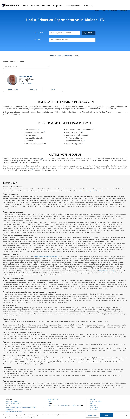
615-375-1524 (26, 83)
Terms (7, 405)
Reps (59, 56)
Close (106, 415)
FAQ (91, 403)
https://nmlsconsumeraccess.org (45, 257)
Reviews (93, 405)
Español (97, 10)
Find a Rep (94, 407)
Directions (33, 89)
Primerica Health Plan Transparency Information (65, 405)
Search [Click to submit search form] (89, 33)
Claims (103, 10)
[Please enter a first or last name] (72, 40)
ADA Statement (53, 399)
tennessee (67, 56)
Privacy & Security (11, 401)
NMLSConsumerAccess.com (14, 411)
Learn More (92, 415)
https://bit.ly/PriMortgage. (108, 271)
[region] (65, 415)
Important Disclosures (13, 403)
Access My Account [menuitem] (73, 5)
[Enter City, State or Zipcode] (64, 33)
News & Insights (95, 401)
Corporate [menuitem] (57, 5)
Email (53, 89)
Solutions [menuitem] (46, 5)
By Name (38, 40)
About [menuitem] (25, 5)
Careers (50, 401)
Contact (93, 399)
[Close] (127, 415)
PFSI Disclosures (112, 10)
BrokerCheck (124, 11)
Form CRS (93, 409)
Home (52, 56)
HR (50, 403)
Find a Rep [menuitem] (88, 5)
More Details (13, 89)
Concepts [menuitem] (35, 5)
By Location (39, 33)
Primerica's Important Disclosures (92, 191)
